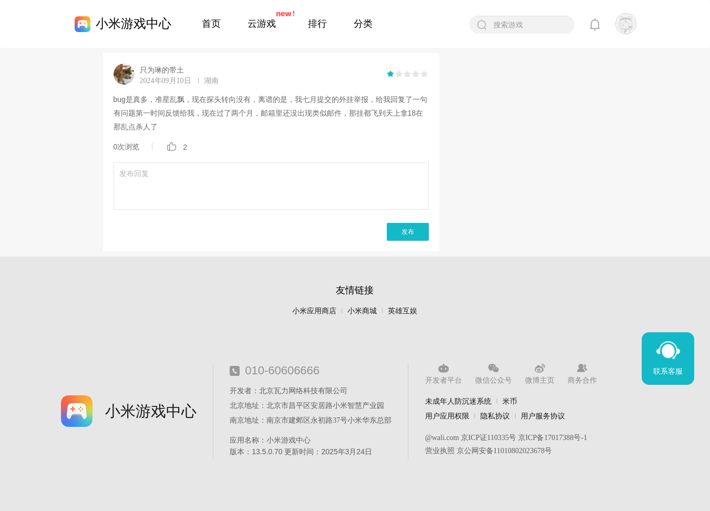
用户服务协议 (543, 416)
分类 (363, 23)
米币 (509, 401)
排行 (317, 23)
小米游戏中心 (133, 23)
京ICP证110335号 (488, 438)
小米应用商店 (314, 311)
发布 (408, 232)
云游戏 (262, 23)
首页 (211, 23)
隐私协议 (495, 416)
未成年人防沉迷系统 (458, 401)
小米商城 (362, 311)
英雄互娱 (402, 311)
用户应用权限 (447, 416)
